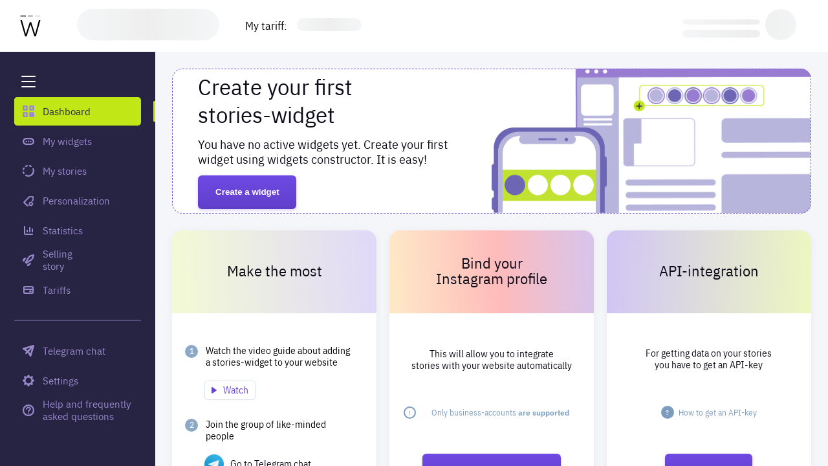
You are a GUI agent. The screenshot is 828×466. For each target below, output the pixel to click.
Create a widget (247, 192)
